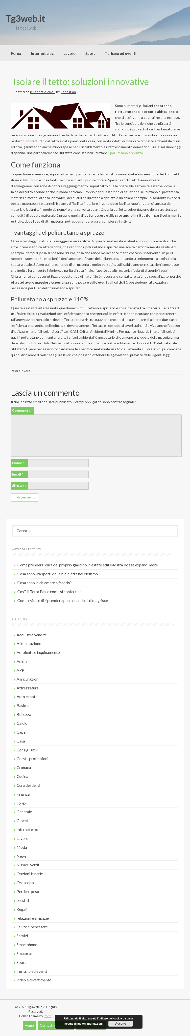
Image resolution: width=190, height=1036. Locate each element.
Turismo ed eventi (120, 53)
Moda (22, 847)
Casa (27, 371)
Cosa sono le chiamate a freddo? (44, 582)
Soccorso (24, 953)
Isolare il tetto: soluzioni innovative (81, 81)
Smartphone (27, 944)
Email (17, 474)
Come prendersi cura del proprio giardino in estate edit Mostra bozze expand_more (87, 564)
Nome (18, 463)
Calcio (22, 723)
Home (29, 1025)
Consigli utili (27, 749)
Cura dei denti (28, 785)
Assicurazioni (28, 679)
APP (20, 670)
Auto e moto (27, 696)
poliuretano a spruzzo (126, 153)
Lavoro (69, 53)
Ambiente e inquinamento (38, 652)
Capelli (22, 732)
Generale (24, 811)
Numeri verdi (28, 864)
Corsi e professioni (32, 758)
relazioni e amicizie (33, 918)
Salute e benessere (32, 926)
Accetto (120, 1023)
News (21, 856)
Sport (90, 53)
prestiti (23, 900)
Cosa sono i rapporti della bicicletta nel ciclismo (57, 573)
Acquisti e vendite (32, 634)
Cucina (22, 776)
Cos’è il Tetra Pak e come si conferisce (49, 591)
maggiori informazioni (88, 1023)
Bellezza (24, 714)
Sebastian (68, 92)
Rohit (47, 1016)
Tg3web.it (25, 18)
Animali (23, 661)
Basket (23, 705)
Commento (22, 410)
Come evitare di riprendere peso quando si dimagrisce (62, 600)
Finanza (23, 794)
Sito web (19, 485)
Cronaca (24, 767)
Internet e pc (42, 53)
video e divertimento (34, 979)
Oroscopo (25, 882)
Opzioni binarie (30, 873)
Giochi (22, 820)
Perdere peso (28, 891)
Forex (16, 53)
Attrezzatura (28, 687)
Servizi (22, 935)
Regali (22, 909)
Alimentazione (29, 643)
